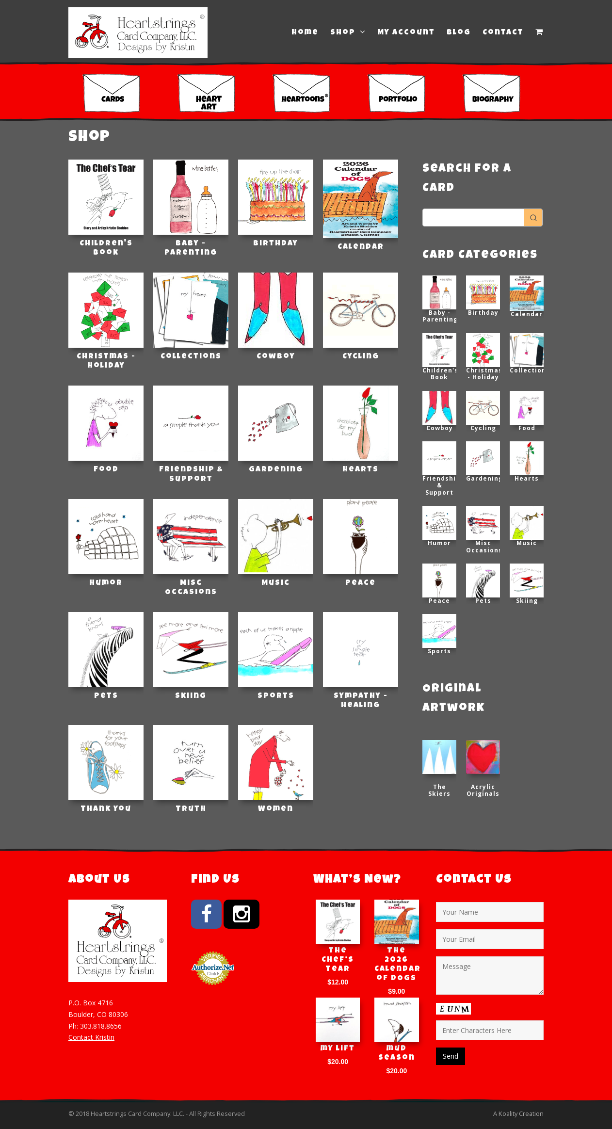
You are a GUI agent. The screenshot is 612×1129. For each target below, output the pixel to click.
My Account (406, 33)
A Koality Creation (518, 1113)
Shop (348, 32)
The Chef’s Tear (338, 960)
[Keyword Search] (473, 217)
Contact (503, 33)
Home (305, 33)
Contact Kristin (91, 1037)
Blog (459, 33)
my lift (338, 1049)
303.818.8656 (101, 1026)
